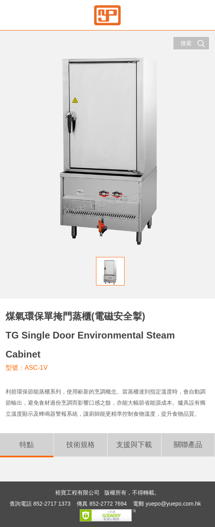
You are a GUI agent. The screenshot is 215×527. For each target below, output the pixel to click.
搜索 (192, 44)
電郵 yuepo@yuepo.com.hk (167, 503)
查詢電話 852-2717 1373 (40, 503)
